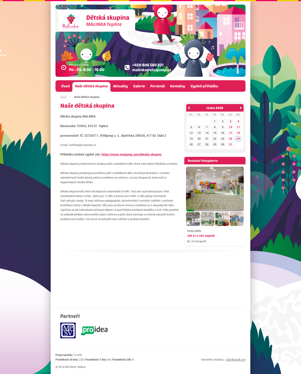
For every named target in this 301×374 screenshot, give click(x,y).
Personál (157, 86)
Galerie (139, 86)
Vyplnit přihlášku (204, 86)
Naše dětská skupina (91, 86)
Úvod (65, 86)
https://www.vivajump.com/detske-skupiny (131, 154)
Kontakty (177, 86)
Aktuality (120, 86)
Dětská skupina (107, 20)
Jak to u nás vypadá (201, 235)
